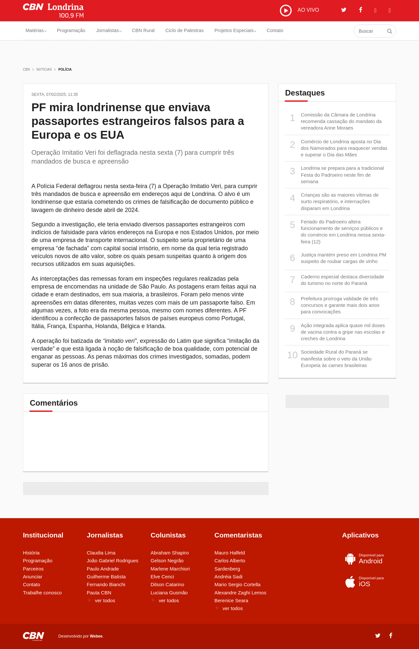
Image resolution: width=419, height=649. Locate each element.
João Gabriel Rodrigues (112, 560)
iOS (367, 582)
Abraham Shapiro (170, 552)
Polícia (65, 69)
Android (367, 559)
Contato (315, 31)
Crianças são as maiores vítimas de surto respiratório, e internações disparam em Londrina (332, 201)
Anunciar (32, 576)
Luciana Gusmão (169, 592)
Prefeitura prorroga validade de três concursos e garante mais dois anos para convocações (332, 305)
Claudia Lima (101, 552)
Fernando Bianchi (106, 584)
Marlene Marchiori (170, 568)
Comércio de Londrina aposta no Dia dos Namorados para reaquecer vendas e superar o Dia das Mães (336, 148)
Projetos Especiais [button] (269, 31)
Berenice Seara (231, 600)
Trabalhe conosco (42, 592)
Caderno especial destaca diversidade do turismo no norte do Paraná (334, 279)
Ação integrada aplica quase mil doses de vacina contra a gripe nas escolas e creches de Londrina (335, 332)
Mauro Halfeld (229, 552)
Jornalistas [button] (123, 31)
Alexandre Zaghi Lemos (240, 592)
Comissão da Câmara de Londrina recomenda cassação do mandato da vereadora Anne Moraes (333, 121)
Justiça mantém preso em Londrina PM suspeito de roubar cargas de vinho (335, 258)
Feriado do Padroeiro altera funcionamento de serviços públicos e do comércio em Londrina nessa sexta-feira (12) (335, 231)
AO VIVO (299, 10)
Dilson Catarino (167, 584)
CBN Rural (163, 31)
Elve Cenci (162, 576)
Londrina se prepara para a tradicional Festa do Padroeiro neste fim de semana (334, 174)
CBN (26, 69)
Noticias (44, 69)
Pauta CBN (99, 592)
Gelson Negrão (167, 560)
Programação (78, 31)
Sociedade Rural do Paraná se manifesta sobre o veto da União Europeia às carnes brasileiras (328, 358)
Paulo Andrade (103, 568)
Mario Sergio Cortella (237, 584)
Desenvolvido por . (80, 636)
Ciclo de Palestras (211, 31)
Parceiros (33, 568)
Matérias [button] (37, 31)
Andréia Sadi (228, 576)
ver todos (101, 600)
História (31, 552)
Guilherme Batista (106, 576)
